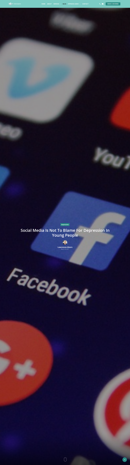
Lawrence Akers (65, 247)
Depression (65, 224)
